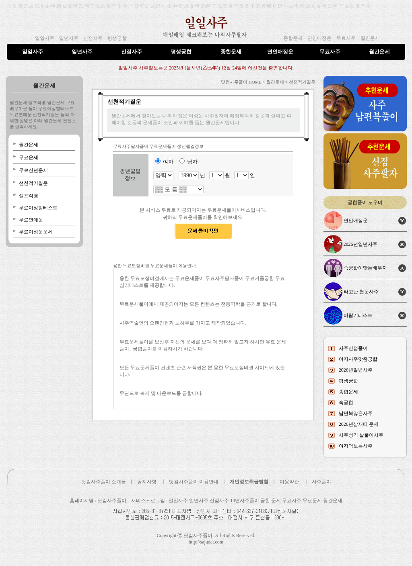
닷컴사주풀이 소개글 (103, 481)
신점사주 (93, 38)
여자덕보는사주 (356, 446)
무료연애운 (31, 220)
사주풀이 (321, 481)
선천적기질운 (33, 183)
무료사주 (346, 38)
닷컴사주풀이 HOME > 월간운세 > (254, 82)
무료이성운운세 (36, 232)
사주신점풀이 (353, 348)
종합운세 (293, 38)
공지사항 (147, 481)
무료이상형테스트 (38, 207)
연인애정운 (319, 38)
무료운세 (28, 157)
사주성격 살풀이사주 (361, 435)
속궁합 (346, 402)
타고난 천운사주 (361, 291)
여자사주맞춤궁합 (358, 359)
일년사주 (68, 38)
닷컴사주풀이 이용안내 (193, 481)
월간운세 (370, 38)
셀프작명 (28, 195)
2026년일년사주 (360, 244)
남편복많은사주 (356, 413)
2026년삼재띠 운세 (359, 424)
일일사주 (44, 38)
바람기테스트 (358, 315)
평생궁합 (117, 38)
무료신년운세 (33, 170)
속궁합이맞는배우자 (365, 268)
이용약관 (289, 481)
